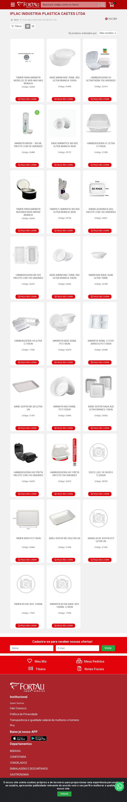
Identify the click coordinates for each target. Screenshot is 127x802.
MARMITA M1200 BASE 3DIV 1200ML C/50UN (64, 605)
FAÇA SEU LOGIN (27, 99)
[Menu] (13, 4)
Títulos (37, 669)
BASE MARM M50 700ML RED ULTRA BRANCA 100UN (65, 79)
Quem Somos (17, 703)
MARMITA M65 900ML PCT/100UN (64, 408)
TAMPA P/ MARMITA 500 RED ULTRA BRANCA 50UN (65, 210)
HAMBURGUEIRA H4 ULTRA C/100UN (28, 342)
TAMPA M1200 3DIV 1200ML (28, 604)
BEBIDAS (15, 751)
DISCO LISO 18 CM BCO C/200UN (101, 474)
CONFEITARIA (18, 756)
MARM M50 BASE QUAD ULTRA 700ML (101, 276)
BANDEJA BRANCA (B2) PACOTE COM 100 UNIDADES (101, 210)
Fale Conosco (18, 708)
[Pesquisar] (103, 4)
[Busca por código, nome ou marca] (70, 4)
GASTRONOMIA (19, 774)
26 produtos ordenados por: (82, 33)
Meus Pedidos (90, 661)
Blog (12, 725)
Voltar (111, 18)
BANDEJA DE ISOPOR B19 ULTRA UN (101, 540)
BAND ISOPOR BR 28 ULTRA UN (28, 408)
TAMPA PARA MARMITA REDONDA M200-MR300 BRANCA (28, 212)
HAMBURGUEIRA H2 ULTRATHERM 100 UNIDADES (101, 79)
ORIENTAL (16, 786)
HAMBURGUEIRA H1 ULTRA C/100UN (101, 145)
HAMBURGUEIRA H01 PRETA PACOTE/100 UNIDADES (64, 474)
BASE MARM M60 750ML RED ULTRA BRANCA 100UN (65, 276)
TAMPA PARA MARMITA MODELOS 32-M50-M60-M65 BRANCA (28, 80)
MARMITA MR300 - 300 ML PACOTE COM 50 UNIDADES (28, 145)
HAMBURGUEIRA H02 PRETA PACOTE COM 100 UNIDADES (28, 474)
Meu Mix (37, 661)
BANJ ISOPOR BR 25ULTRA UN (64, 538)
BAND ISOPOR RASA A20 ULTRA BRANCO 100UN (101, 408)
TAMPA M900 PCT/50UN (28, 538)
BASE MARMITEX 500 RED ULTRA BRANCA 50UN (64, 145)
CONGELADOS (18, 762)
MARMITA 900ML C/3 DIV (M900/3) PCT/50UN (101, 342)
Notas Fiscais (90, 669)
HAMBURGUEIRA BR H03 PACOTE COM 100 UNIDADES (28, 276)
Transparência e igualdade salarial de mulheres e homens (44, 720)
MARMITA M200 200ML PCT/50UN (65, 342)
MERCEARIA (17, 780)
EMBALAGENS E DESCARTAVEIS (29, 768)
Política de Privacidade (24, 714)
